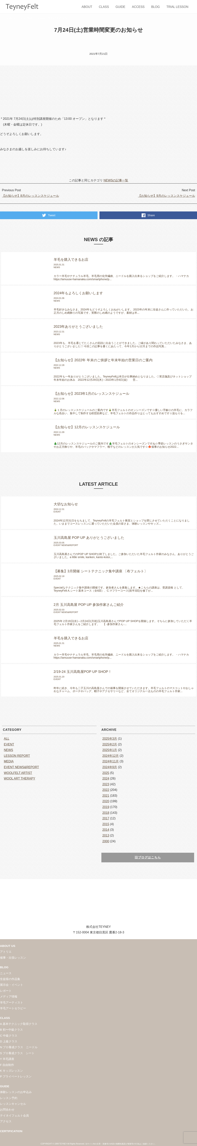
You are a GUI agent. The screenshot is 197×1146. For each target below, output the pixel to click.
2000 (105, 841)
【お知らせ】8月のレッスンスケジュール (30, 195)
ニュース (6, 973)
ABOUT (87, 6)
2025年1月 (109, 750)
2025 (105, 773)
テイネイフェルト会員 (14, 1115)
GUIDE (120, 6)
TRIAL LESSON (177, 6)
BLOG (155, 6)
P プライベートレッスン (16, 1076)
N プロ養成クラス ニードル (19, 1047)
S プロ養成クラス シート (17, 1053)
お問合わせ (7, 1109)
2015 (105, 824)
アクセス (6, 1121)
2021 (105, 795)
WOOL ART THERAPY (19, 778)
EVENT (9, 744)
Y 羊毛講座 (7, 1058)
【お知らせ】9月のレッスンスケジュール (166, 195)
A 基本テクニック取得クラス (18, 1023)
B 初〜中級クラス (11, 1029)
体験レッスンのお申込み (16, 1092)
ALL (6, 738)
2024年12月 (110, 755)
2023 (105, 784)
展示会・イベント (11, 984)
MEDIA (9, 761)
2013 (105, 835)
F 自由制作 (7, 1064)
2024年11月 (110, 761)
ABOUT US (7, 945)
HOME (9, 18)
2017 (105, 818)
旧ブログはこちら (148, 857)
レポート (6, 990)
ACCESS (138, 6)
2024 (105, 778)
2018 (105, 812)
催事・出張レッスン (13, 957)
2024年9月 (109, 767)
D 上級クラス (8, 1041)
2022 (105, 789)
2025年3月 (109, 738)
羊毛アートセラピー (13, 1008)
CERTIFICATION (11, 1131)
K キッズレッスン (11, 1070)
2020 (105, 801)
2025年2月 (109, 744)
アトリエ (6, 951)
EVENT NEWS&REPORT (21, 767)
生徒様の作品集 (10, 979)
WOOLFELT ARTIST (18, 773)
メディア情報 (8, 996)
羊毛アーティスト (11, 1002)
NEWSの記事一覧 (116, 180)
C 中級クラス (8, 1035)
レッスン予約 (8, 1098)
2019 (105, 807)
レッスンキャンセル (13, 1103)
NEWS (30, 18)
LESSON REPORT (17, 755)
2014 (105, 829)
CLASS (104, 6)
